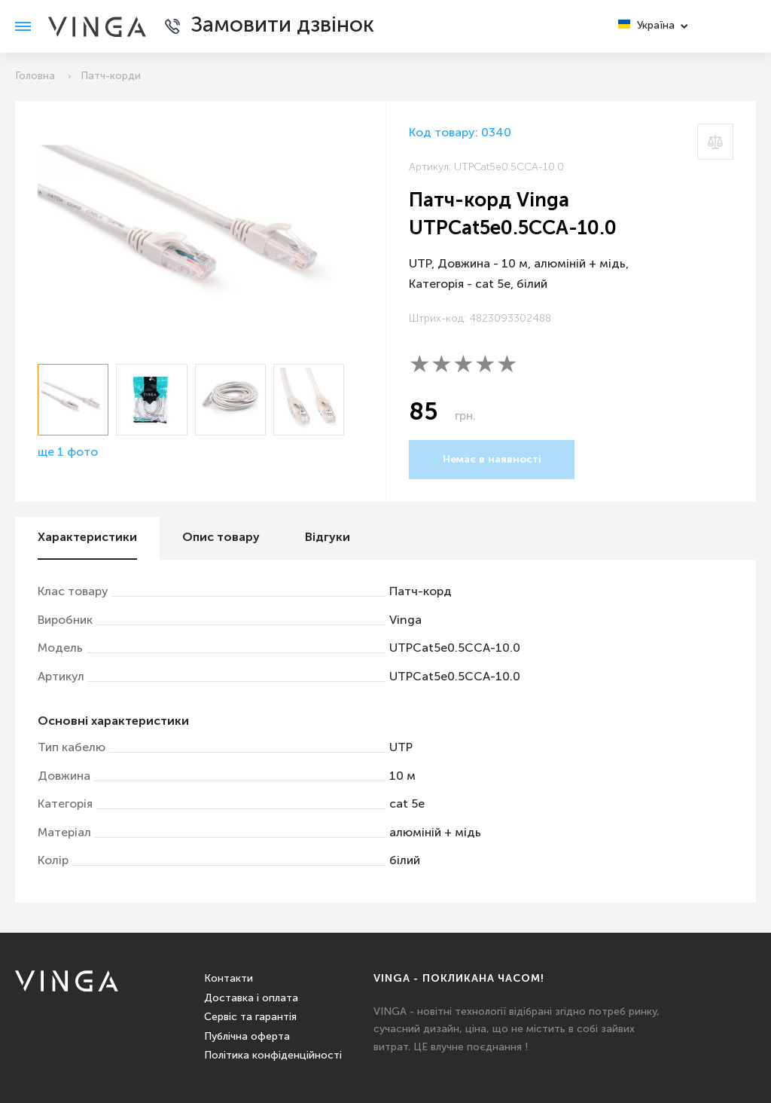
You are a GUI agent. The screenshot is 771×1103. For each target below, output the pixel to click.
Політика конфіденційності (273, 1055)
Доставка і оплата (251, 998)
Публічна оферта (247, 1036)
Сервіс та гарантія (250, 1017)
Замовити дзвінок (282, 26)
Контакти (228, 978)
